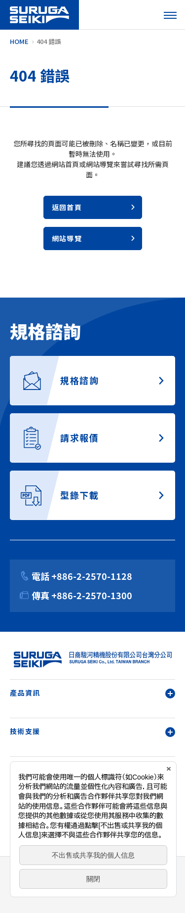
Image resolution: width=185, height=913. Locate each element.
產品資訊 (92, 693)
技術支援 (92, 731)
